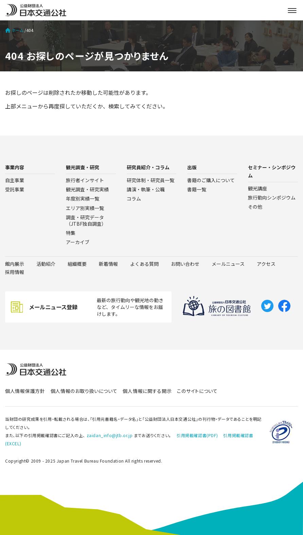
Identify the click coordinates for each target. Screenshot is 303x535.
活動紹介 (45, 263)
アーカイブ (77, 242)
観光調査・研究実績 (87, 189)
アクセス (266, 263)
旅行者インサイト (85, 180)
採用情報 (14, 272)
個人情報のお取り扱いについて (84, 390)
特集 (70, 232)
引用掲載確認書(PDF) (197, 435)
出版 (192, 167)
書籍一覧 (196, 189)
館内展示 (14, 263)
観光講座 (257, 188)
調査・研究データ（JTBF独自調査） (86, 220)
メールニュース (228, 263)
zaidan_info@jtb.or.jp (110, 435)
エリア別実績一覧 (85, 208)
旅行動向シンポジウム (272, 197)
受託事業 (14, 189)
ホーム (14, 30)
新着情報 (108, 263)
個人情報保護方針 (25, 390)
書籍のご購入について (211, 180)
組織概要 (77, 263)
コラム (134, 198)
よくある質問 (144, 263)
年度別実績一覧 (82, 198)
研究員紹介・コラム (148, 167)
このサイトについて (197, 390)
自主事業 (14, 180)
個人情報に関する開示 (147, 390)
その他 (255, 206)
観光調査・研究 (82, 167)
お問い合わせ (185, 263)
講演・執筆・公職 (146, 189)
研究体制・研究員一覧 (150, 180)
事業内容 (14, 167)
